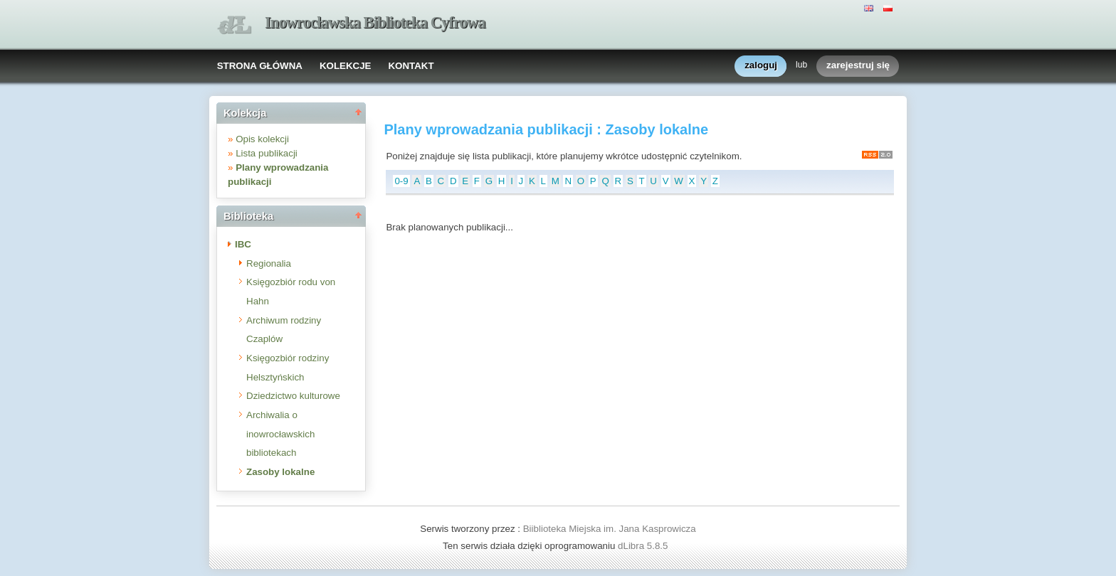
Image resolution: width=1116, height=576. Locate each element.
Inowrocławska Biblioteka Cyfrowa (375, 22)
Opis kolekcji (262, 139)
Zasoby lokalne (280, 471)
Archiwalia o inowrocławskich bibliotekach (280, 434)
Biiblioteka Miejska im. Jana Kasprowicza (609, 528)
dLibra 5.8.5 (644, 545)
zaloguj (760, 66)
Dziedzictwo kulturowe (293, 395)
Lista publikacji (267, 153)
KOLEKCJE (346, 65)
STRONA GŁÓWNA (259, 65)
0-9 (401, 181)
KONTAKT (410, 65)
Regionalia (268, 263)
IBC (243, 244)
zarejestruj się (858, 66)
